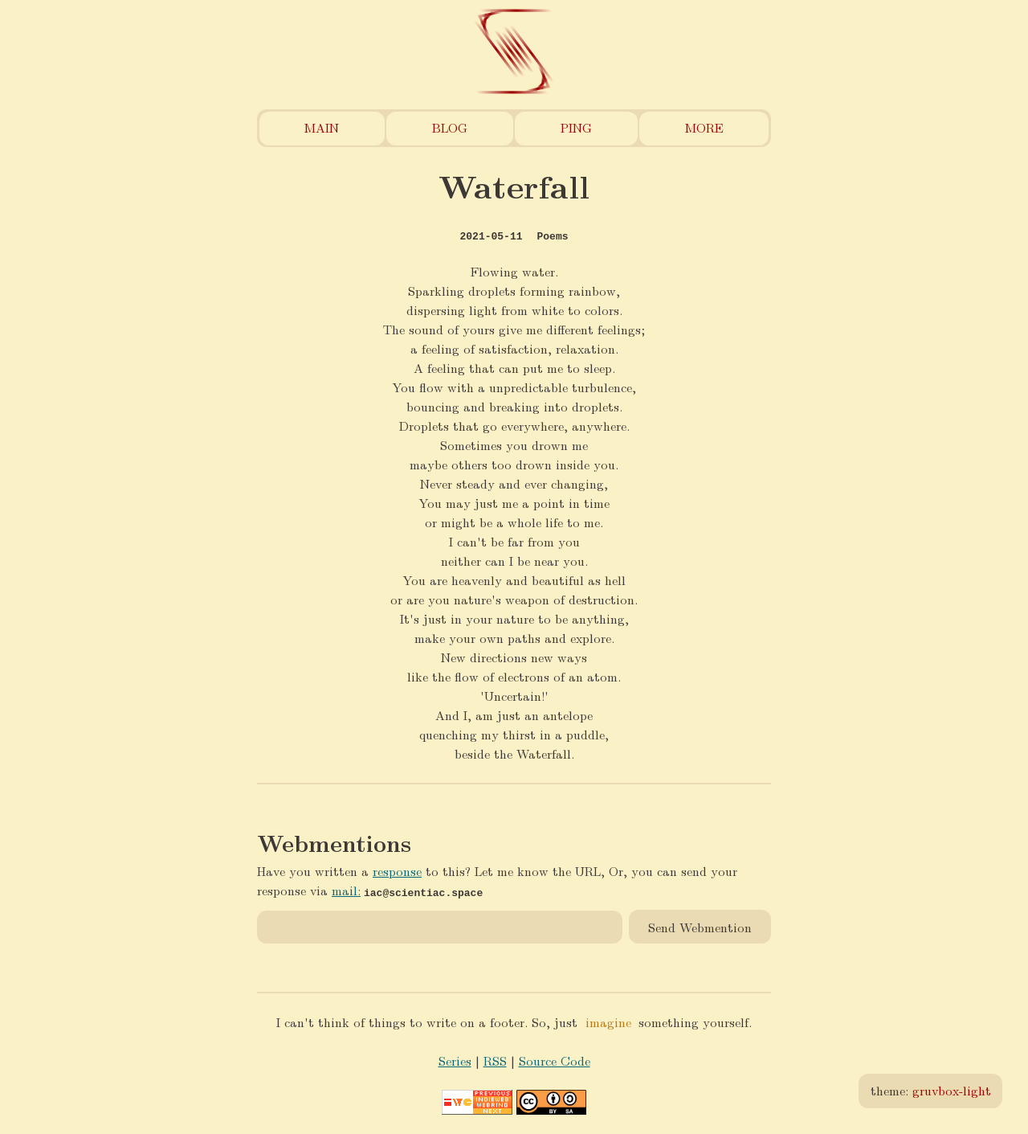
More (704, 127)
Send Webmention (700, 926)
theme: (931, 1090)
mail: (346, 890)
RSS (495, 1060)
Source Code (554, 1060)
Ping (576, 127)
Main (321, 127)
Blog (449, 127)
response (397, 871)
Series (455, 1060)
